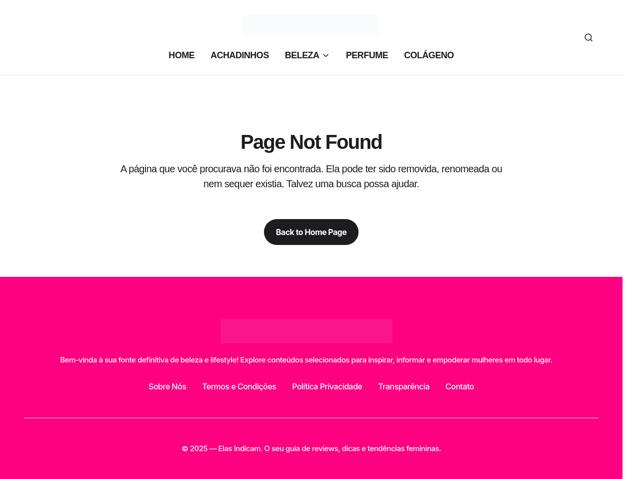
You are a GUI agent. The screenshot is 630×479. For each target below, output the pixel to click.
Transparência (403, 386)
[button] (589, 37)
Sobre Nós (167, 386)
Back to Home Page (311, 232)
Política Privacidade (327, 386)
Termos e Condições (239, 386)
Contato (459, 386)
